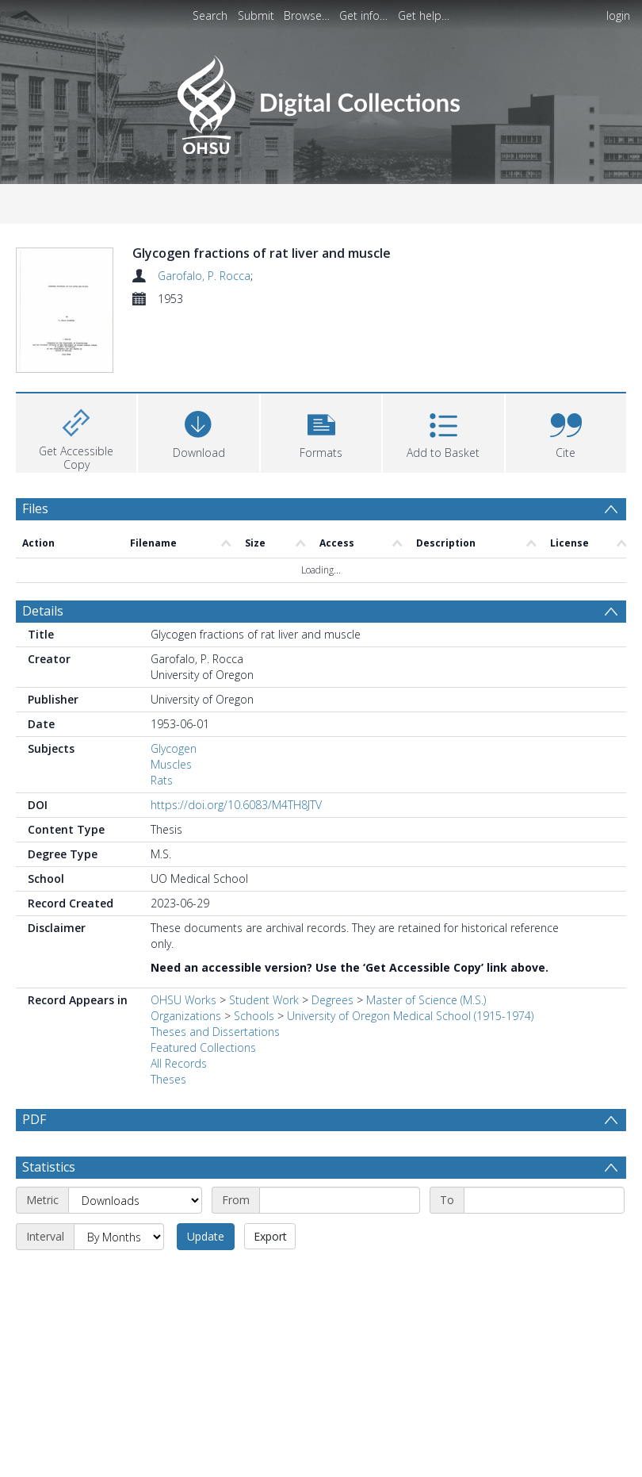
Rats (162, 814)
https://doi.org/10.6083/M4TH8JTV (236, 838)
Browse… (307, 15)
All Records (179, 1097)
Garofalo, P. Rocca (204, 275)
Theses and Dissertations (215, 1065)
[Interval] (119, 1308)
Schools (254, 1049)
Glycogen (174, 782)
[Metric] (135, 1272)
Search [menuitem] (210, 15)
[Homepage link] (321, 100)
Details (42, 645)
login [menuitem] (618, 15)
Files (35, 543)
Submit (256, 15)
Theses (168, 1113)
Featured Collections (203, 1081)
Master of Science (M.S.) (426, 1034)
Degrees (332, 1034)
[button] (321, 466)
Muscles (171, 798)
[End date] (544, 1272)
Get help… (423, 15)
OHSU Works (183, 1034)
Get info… (363, 15)
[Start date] (339, 1272)
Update (205, 1308)
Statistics (48, 1239)
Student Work (264, 1034)
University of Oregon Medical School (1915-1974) (410, 1049)
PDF (34, 1153)
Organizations (186, 1049)
